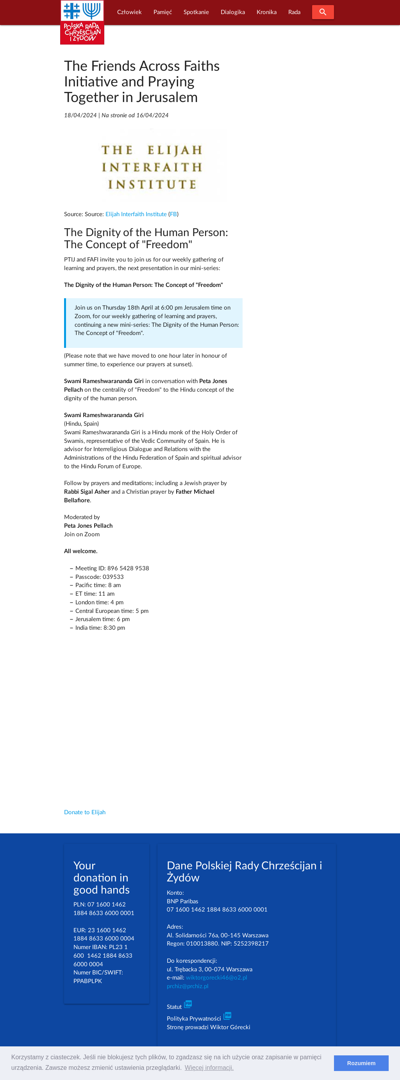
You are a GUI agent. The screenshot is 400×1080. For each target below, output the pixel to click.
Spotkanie (196, 12)
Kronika (267, 12)
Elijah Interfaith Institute (136, 214)
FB (173, 214)
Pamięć (163, 12)
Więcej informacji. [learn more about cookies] (209, 1067)
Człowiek (129, 12)
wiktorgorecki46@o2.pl (216, 978)
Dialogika (233, 12)
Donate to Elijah (84, 812)
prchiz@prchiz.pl (188, 986)
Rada (294, 12)
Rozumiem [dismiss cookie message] (361, 1063)
